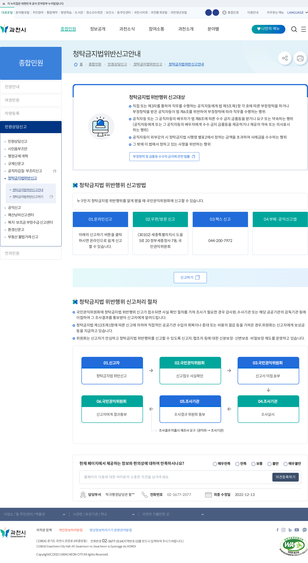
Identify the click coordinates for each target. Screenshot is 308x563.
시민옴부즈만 (17, 149)
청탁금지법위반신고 (22, 178)
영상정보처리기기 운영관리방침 (111, 530)
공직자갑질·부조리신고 (25, 171)
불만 (275, 463)
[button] (68, 29)
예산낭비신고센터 (21, 215)
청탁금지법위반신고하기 (27, 197)
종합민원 (95, 64)
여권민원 (12, 100)
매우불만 (294, 463)
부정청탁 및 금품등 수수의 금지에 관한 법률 (161, 156)
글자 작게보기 (216, 12)
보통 (259, 463)
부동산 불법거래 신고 (23, 237)
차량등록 (12, 113)
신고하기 (186, 277)
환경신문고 (16, 229)
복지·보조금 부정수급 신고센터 (30, 222)
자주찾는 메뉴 (275, 13)
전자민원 (12, 253)
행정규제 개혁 (18, 156)
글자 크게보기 (208, 12)
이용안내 (252, 13)
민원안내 (12, 86)
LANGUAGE (295, 13)
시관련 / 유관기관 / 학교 (90, 514)
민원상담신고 (16, 127)
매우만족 (224, 463)
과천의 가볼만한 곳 (155, 514)
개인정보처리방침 (70, 530)
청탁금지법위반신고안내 (27, 190)
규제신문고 (16, 163)
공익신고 (14, 207)
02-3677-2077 (179, 494)
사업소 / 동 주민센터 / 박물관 (24, 514)
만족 (243, 463)
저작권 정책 (44, 530)
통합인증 (233, 13)
